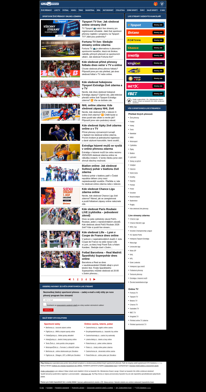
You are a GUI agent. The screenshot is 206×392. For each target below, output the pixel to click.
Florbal (132, 185)
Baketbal (133, 133)
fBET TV (133, 312)
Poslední (94, 279)
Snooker (133, 193)
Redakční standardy (62, 388)
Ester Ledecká (135, 262)
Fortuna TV (134, 293)
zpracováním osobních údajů (67, 305)
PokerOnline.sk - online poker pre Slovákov (101, 355)
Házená (132, 169)
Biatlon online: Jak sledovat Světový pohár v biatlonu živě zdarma (100, 169)
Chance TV (134, 305)
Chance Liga (134, 219)
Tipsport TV (134, 297)
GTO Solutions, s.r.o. (143, 388)
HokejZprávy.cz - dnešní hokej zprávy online (61, 339)
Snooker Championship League (141, 231)
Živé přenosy (134, 118)
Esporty (132, 181)
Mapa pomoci (109, 382)
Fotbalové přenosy (136, 270)
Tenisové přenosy (136, 274)
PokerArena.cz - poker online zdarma (99, 343)
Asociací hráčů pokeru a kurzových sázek (143, 366)
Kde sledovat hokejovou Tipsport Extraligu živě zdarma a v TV (102, 85)
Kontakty (50, 388)
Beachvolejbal (135, 197)
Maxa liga (133, 243)
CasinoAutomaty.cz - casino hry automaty (100, 335)
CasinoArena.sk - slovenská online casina (100, 351)
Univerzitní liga (135, 247)
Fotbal (132, 122)
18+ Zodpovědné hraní (124, 388)
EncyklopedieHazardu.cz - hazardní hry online (102, 331)
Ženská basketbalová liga (139, 282)
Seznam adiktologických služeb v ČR (90, 382)
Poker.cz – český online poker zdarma (99, 347)
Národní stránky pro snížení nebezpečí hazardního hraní (134, 382)
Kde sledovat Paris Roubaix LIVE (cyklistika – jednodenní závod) (100, 212)
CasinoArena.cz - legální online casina (99, 327)
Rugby (132, 205)
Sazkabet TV (134, 309)
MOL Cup (133, 227)
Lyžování (133, 157)
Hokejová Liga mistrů (137, 266)
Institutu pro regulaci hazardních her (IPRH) (67, 366)
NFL (131, 258)
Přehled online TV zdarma (139, 320)
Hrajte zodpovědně (47, 371)
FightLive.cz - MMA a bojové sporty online (60, 331)
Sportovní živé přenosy (53, 16)
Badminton (133, 201)
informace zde (86, 374)
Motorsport (133, 141)
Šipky (132, 149)
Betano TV (133, 301)
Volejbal (132, 165)
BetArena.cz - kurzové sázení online (58, 327)
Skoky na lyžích (135, 161)
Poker (132, 189)
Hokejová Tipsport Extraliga (139, 239)
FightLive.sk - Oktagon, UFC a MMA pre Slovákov (63, 355)
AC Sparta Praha (136, 235)
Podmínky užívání (78, 388)
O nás (42, 388)
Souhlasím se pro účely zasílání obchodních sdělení (75, 305)
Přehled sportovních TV (138, 324)
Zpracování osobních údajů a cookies (100, 388)
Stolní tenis (134, 173)
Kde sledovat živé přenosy (139, 209)
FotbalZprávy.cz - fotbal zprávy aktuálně (60, 335)
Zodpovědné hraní (110, 366)
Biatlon (132, 153)
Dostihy (132, 177)
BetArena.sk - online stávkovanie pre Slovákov (62, 351)
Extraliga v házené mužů (138, 278)
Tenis (132, 129)
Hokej (132, 125)
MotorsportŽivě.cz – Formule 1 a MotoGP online (62, 347)
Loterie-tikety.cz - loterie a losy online (99, 339)
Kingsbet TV (134, 316)
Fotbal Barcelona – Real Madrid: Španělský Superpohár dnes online (102, 255)
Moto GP (133, 251)
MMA (132, 137)
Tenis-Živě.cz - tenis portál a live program (60, 343)
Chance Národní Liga (137, 223)
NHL (131, 254)
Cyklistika (133, 145)
